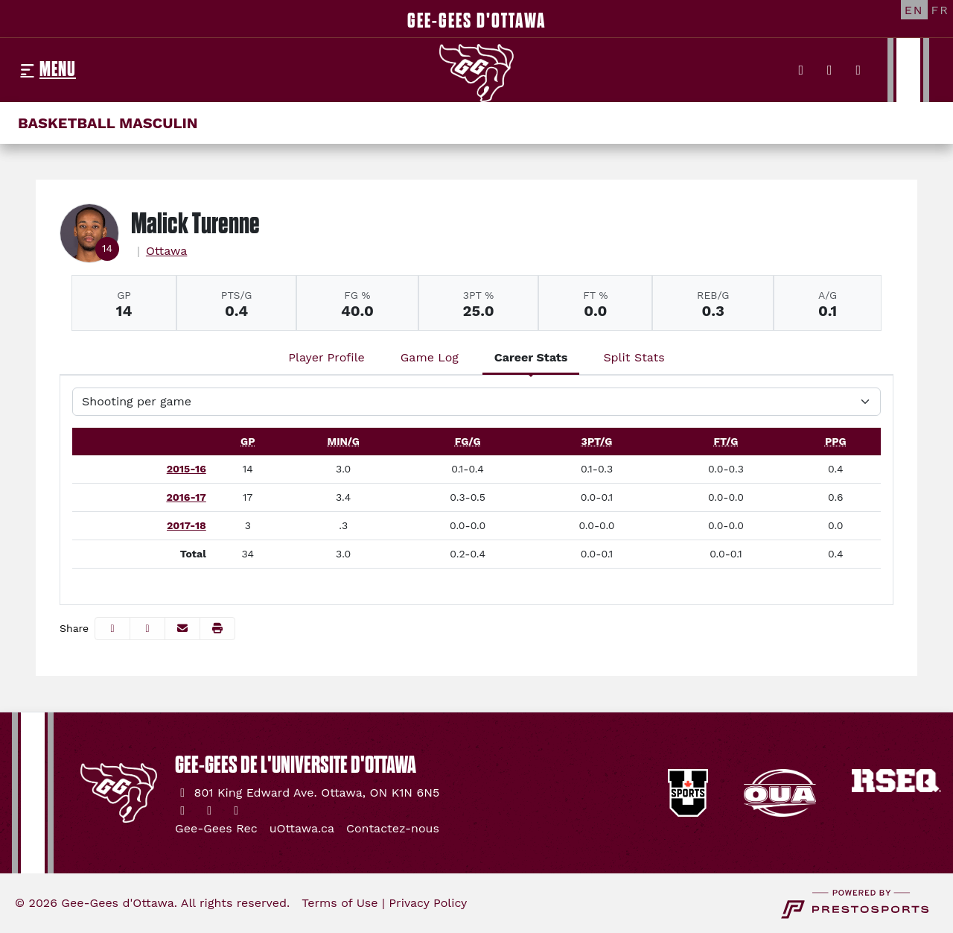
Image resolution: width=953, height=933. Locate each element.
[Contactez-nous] (392, 829)
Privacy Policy (428, 903)
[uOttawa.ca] (302, 829)
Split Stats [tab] (633, 357)
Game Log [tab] (430, 357)
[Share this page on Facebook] (112, 628)
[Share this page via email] (182, 628)
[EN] (914, 9)
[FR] (940, 9)
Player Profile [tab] (326, 357)
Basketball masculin (108, 123)
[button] (217, 628)
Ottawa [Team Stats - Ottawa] (167, 251)
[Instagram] (829, 70)
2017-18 (186, 525)
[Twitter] (801, 70)
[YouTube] (858, 70)
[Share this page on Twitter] (147, 628)
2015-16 (186, 469)
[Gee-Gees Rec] (216, 829)
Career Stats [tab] (531, 357)
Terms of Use (339, 903)
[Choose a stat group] (476, 402)
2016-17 (185, 497)
